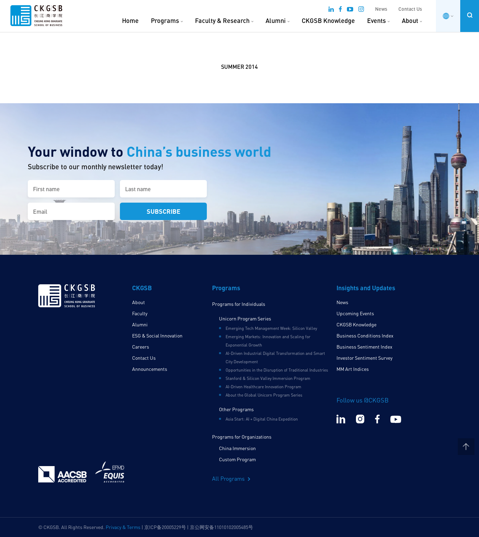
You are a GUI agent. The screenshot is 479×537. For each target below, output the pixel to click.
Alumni (276, 20)
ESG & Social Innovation (157, 336)
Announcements (149, 369)
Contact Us (410, 9)
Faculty (139, 313)
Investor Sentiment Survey (364, 358)
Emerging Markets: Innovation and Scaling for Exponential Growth (268, 341)
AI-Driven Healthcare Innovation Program (263, 386)
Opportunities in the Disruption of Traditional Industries (277, 370)
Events (376, 20)
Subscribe (163, 211)
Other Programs (236, 409)
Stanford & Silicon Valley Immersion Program (268, 378)
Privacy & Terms (123, 527)
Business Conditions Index (364, 336)
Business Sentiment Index (364, 347)
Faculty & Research (222, 20)
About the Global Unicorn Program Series (264, 395)
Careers (140, 347)
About (410, 20)
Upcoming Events (355, 313)
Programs (165, 20)
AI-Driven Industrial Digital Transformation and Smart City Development (275, 357)
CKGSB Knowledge (328, 20)
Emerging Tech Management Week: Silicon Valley (271, 328)
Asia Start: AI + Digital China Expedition (262, 419)
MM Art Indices (352, 369)
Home (130, 20)
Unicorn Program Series (245, 319)
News (381, 9)
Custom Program (237, 459)
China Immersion (237, 448)
